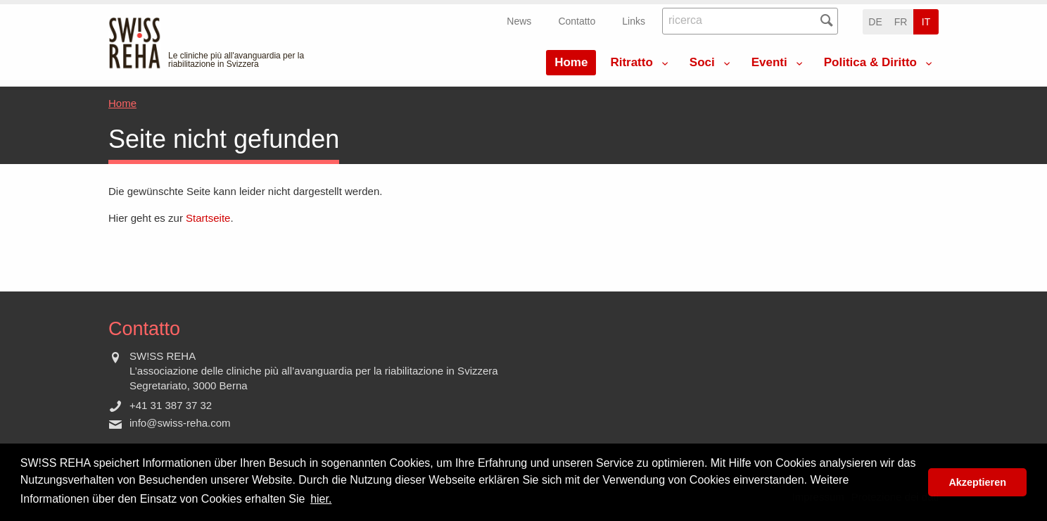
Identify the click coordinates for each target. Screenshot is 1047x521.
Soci (702, 62)
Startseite (208, 218)
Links (633, 21)
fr (901, 21)
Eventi (769, 62)
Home (571, 62)
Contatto (576, 21)
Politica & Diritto (870, 62)
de (875, 21)
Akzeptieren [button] (977, 482)
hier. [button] (320, 499)
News (519, 21)
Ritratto (631, 62)
